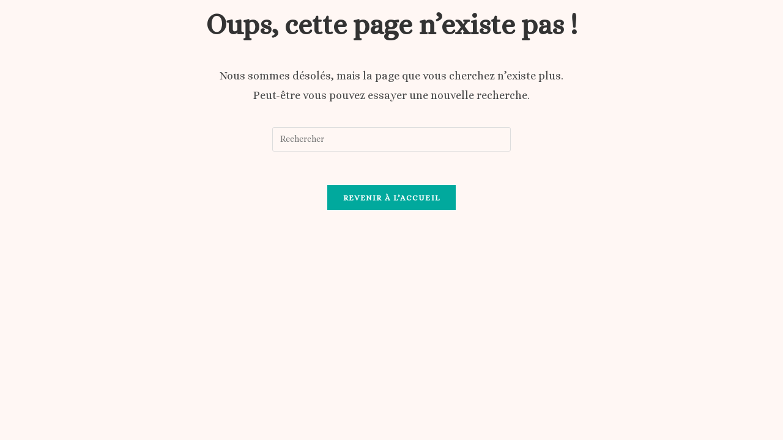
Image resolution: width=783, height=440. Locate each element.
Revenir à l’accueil (391, 201)
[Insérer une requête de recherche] (391, 139)
